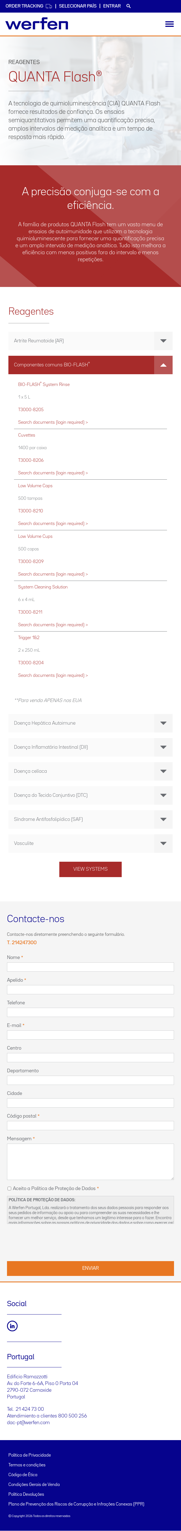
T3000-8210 (30, 511)
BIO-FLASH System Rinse (44, 384)
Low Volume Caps (35, 486)
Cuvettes (26, 435)
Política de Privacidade (29, 1455)
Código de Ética (22, 1475)
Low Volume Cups (35, 536)
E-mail (14, 1025)
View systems (90, 869)
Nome (13, 957)
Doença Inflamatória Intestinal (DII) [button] (93, 747)
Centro (14, 1048)
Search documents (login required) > (53, 422)
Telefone (16, 1003)
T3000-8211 (30, 612)
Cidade (14, 1093)
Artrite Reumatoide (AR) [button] (93, 341)
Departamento (23, 1071)
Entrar (112, 6)
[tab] (90, 341)
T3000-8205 (31, 410)
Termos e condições (27, 1465)
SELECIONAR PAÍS (78, 6)
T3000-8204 (31, 663)
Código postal (21, 1116)
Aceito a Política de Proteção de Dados (54, 1188)
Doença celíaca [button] (93, 771)
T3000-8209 (31, 562)
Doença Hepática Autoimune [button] (93, 723)
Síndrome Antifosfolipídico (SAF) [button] (93, 819)
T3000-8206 (31, 460)
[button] (90, 365)
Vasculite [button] (93, 843)
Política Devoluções (26, 1495)
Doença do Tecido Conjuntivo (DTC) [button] (93, 795)
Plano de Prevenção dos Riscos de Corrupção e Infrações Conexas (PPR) (76, 1504)
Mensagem (19, 1139)
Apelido (15, 980)
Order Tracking (29, 6)
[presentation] (49, 1242)
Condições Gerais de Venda (34, 1485)
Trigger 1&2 (28, 638)
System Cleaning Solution (43, 587)
